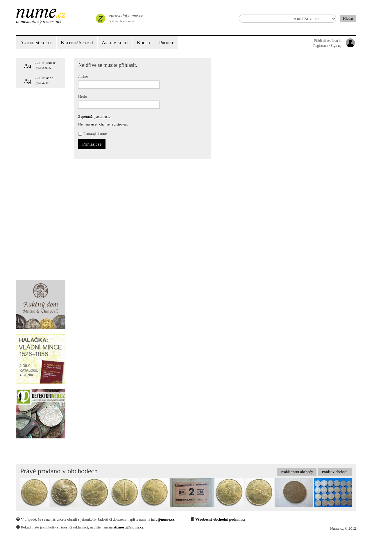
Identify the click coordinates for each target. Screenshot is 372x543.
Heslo (82, 96)
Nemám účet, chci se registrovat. (103, 124)
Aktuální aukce (36, 42)
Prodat (166, 42)
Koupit (144, 42)
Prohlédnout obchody (297, 471)
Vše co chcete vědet (125, 17)
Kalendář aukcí (77, 42)
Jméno (83, 76)
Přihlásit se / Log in (327, 40)
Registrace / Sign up (327, 46)
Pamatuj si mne (92, 133)
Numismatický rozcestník (38, 21)
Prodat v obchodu (335, 471)
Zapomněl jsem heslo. (94, 116)
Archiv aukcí (115, 42)
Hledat (348, 18)
